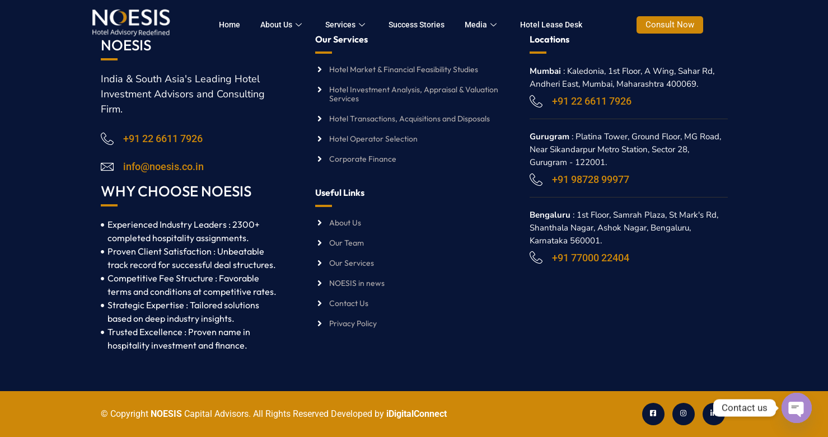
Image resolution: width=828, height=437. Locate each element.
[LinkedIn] (714, 414)
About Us (292, 24)
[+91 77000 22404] (536, 257)
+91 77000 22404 (590, 258)
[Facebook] (653, 414)
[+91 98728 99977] (536, 179)
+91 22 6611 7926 (163, 138)
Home (240, 24)
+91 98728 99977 (590, 179)
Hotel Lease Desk (562, 24)
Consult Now (681, 25)
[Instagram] (683, 414)
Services (356, 24)
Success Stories (428, 24)
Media (492, 24)
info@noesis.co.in (163, 166)
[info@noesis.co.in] (107, 166)
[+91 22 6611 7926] (107, 138)
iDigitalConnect (416, 413)
